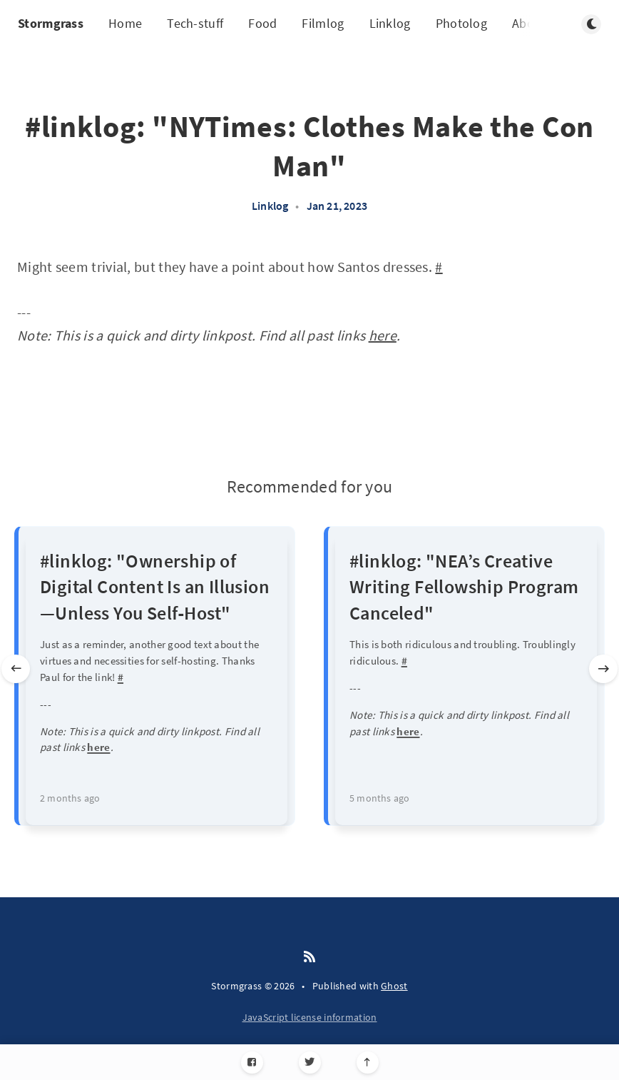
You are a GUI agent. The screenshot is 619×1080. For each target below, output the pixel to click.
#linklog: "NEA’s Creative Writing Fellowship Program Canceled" (463, 587)
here (383, 335)
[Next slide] (603, 669)
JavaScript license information (309, 1017)
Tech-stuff (195, 23)
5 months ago (379, 798)
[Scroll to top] (368, 1062)
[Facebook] (252, 1062)
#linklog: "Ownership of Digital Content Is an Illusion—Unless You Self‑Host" (155, 587)
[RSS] (309, 957)
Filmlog (323, 23)
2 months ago (70, 798)
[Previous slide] (15, 669)
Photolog (461, 23)
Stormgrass (50, 23)
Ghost (394, 985)
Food (262, 23)
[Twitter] (310, 1062)
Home (125, 23)
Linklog (390, 23)
